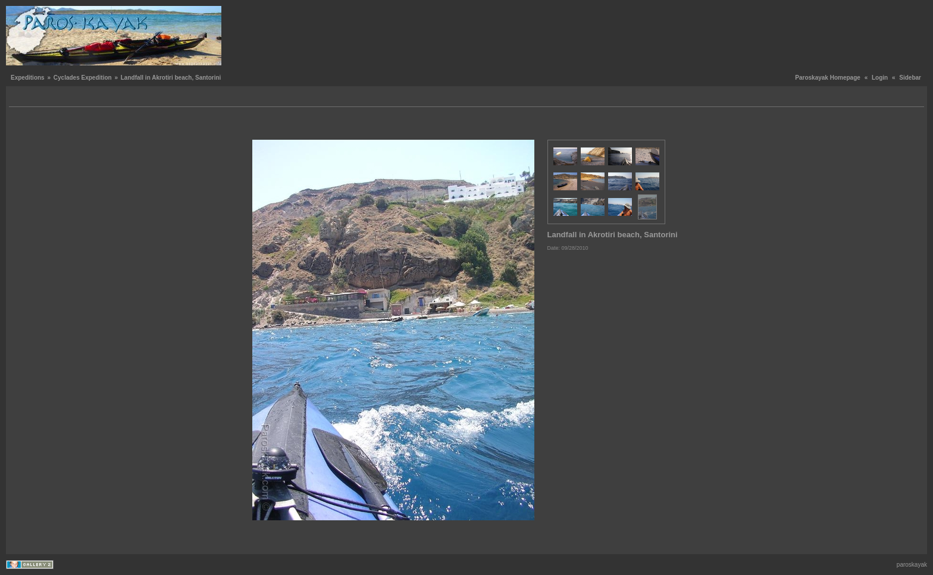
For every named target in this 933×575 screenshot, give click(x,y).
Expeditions (28, 77)
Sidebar (910, 77)
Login (880, 77)
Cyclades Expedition (83, 77)
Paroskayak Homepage (827, 77)
